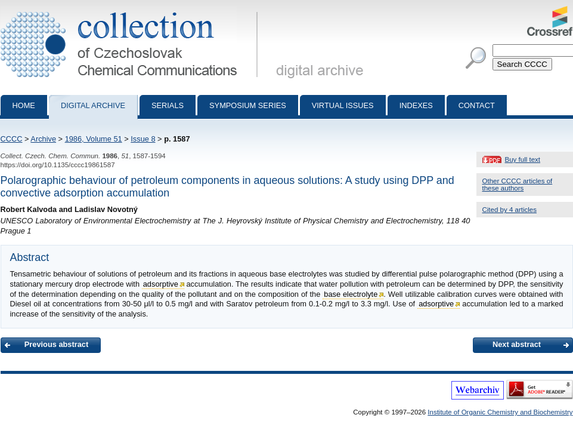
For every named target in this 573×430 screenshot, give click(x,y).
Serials (167, 105)
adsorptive (160, 284)
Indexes (416, 105)
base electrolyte (350, 294)
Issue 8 (143, 138)
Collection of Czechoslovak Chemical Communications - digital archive (131, 11)
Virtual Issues (343, 105)
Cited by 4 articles (509, 209)
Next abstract (517, 344)
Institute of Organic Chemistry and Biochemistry (500, 412)
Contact (477, 105)
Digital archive (93, 105)
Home (24, 105)
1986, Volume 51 (93, 138)
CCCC (12, 138)
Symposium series (247, 105)
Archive (43, 138)
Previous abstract (56, 344)
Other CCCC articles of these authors (517, 184)
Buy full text (523, 159)
